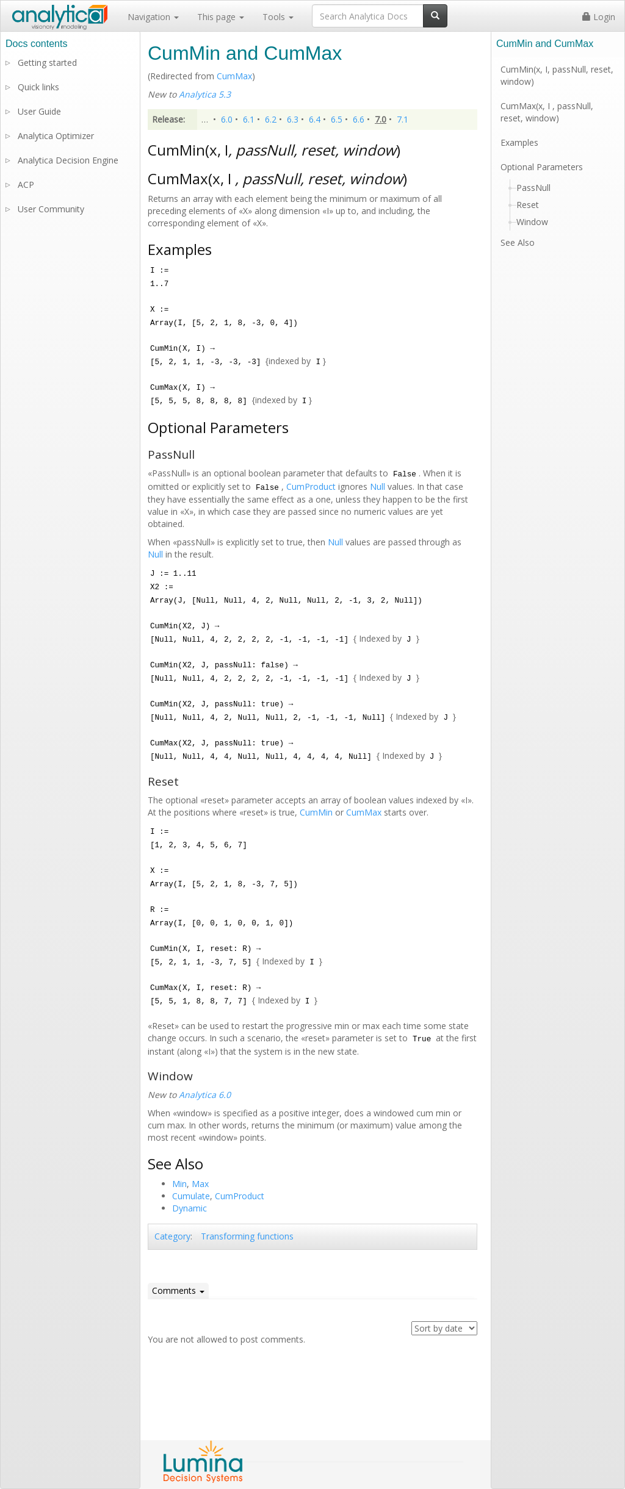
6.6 (358, 119)
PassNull (533, 187)
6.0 (227, 119)
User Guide (39, 111)
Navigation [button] (153, 17)
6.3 (292, 119)
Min (179, 1183)
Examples (519, 142)
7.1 (402, 119)
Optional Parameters (541, 167)
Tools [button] (278, 17)
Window (532, 222)
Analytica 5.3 (205, 94)
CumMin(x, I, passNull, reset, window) (556, 75)
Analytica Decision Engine (68, 160)
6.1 (249, 119)
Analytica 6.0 (205, 1094)
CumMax (234, 76)
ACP (26, 184)
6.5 (336, 119)
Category (172, 1236)
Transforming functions (247, 1236)
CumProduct (311, 486)
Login (598, 17)
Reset (527, 204)
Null (377, 486)
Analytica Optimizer (56, 136)
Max (200, 1183)
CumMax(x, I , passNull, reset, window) (546, 112)
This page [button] (220, 17)
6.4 (314, 119)
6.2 (270, 119)
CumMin (316, 812)
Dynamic (189, 1208)
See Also (517, 242)
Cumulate (191, 1196)
